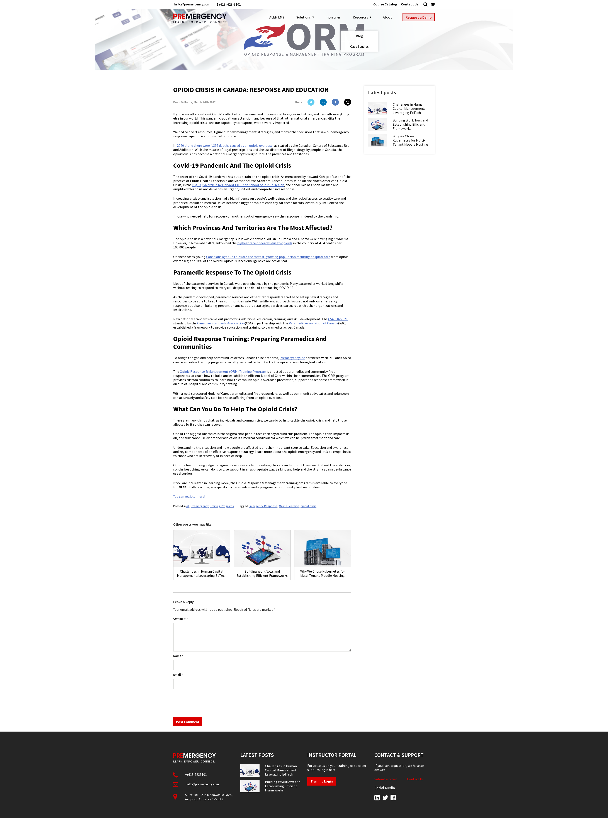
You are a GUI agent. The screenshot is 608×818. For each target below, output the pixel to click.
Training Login (322, 781)
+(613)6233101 (196, 774)
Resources (360, 17)
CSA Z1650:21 (338, 319)
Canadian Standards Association (221, 323)
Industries (331, 17)
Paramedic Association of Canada (313, 323)
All (187, 506)
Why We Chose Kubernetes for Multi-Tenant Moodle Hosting (410, 140)
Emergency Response (263, 506)
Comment (181, 619)
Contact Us (409, 4)
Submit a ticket (385, 779)
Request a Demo (419, 17)
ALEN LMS (275, 17)
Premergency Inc (292, 358)
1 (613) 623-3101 (229, 4)
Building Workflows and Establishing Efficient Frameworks (410, 124)
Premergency (200, 506)
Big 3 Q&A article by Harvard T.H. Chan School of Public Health (238, 185)
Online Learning (289, 506)
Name (178, 656)
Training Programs (222, 506)
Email (178, 674)
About (385, 17)
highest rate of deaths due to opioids (264, 243)
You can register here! (189, 496)
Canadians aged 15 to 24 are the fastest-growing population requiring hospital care (268, 257)
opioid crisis (308, 506)
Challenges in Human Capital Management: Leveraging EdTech (409, 108)
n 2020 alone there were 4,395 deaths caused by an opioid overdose (223, 145)
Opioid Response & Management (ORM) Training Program (223, 371)
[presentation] (206, 702)
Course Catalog (385, 4)
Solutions (303, 17)
